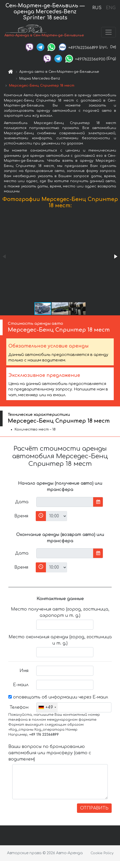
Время (21, 516)
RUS (96, 7)
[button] (115, 256)
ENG (110, 7)
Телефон (19, 707)
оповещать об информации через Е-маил (58, 697)
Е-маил (20, 685)
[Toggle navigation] (108, 32)
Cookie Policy (102, 853)
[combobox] (47, 707)
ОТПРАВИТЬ (94, 808)
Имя (24, 670)
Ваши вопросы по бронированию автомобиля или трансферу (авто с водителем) (49, 753)
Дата (21, 502)
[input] (64, 502)
